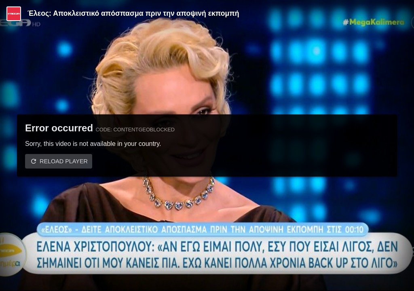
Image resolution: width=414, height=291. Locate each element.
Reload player (64, 161)
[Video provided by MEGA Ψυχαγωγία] (13, 13)
